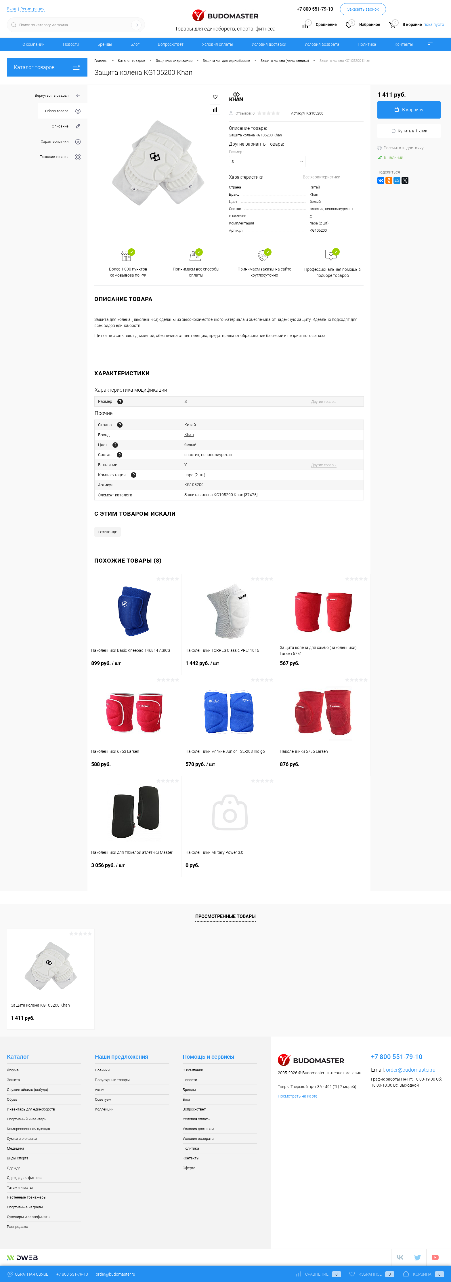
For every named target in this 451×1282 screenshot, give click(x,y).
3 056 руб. (134, 868)
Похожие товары (60, 157)
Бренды (105, 44)
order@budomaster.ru (410, 1070)
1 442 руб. (229, 666)
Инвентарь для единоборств (31, 1109)
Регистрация (32, 9)
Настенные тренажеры (26, 1197)
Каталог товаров (47, 67)
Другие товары (324, 401)
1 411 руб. (23, 1018)
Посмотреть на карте (297, 1096)
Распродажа (17, 1226)
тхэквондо (107, 531)
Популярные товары (112, 1080)
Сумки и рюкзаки (22, 1138)
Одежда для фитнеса (25, 1178)
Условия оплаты (217, 44)
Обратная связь (28, 1274)
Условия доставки (269, 44)
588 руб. (134, 767)
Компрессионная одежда (28, 1129)
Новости (71, 44)
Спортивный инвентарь (26, 1119)
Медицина (15, 1148)
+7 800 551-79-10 (72, 1274)
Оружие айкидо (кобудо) (27, 1089)
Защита (13, 1080)
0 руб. (229, 868)
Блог (135, 44)
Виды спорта (17, 1158)
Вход (11, 9)
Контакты (404, 44)
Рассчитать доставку (400, 148)
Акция (100, 1089)
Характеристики (61, 141)
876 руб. (323, 767)
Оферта (189, 1168)
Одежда (13, 1168)
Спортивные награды (25, 1207)
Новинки (102, 1070)
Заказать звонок (363, 9)
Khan (314, 194)
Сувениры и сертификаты (28, 1217)
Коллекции (104, 1109)
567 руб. (323, 666)
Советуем (103, 1099)
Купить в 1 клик (409, 131)
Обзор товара (63, 111)
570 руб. (229, 767)
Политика (367, 44)
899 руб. (134, 666)
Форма (13, 1070)
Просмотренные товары (225, 916)
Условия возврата (322, 44)
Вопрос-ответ (171, 44)
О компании (33, 44)
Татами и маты (20, 1187)
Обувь (12, 1099)
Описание (66, 126)
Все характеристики (321, 177)
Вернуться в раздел (58, 96)
